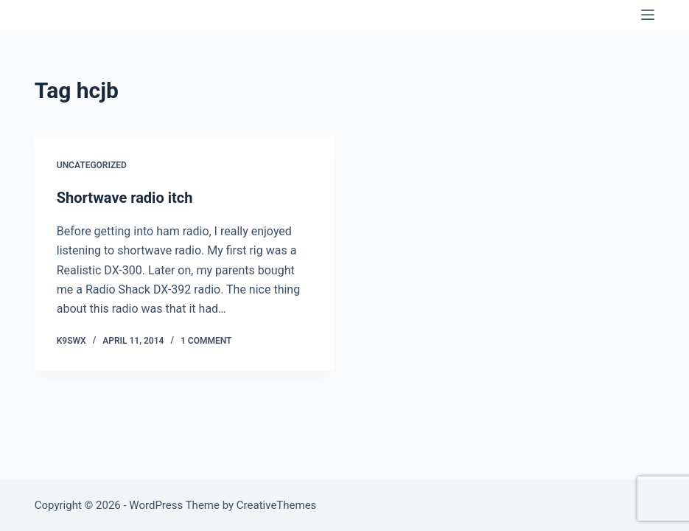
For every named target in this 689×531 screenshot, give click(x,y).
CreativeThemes (277, 505)
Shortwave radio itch (125, 197)
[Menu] (647, 14)
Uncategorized (92, 165)
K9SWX (65, 14)
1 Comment (206, 341)
